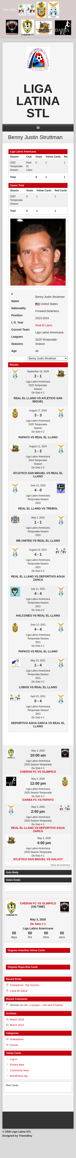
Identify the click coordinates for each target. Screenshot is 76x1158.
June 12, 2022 (38, 485)
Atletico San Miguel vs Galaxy (38, 859)
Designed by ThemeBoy (17, 1135)
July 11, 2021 (38, 588)
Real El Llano (43, 325)
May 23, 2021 (38, 660)
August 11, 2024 (38, 446)
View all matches (60, 865)
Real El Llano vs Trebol (38, 508)
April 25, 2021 (37, 696)
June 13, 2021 (38, 624)
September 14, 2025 (38, 371)
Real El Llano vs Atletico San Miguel (38, 400)
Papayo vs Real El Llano (38, 437)
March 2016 (17, 1019)
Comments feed (19, 1070)
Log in (13, 1059)
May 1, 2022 (38, 517)
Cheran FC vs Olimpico (38, 771)
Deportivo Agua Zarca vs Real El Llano (38, 724)
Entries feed (17, 1064)
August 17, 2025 (38, 410)
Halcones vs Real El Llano (38, 615)
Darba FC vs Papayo (38, 799)
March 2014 (17, 1025)
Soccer (14, 1044)
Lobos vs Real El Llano (38, 687)
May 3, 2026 (38, 750)
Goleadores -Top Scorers (24, 985)
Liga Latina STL (38, 101)
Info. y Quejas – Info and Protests (43, 1005)
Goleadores (17, 1039)
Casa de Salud (18, 990)
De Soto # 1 (38, 924)
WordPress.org (18, 1075)
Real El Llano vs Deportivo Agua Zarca (38, 578)
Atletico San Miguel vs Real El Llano (38, 474)
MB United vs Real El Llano (38, 540)
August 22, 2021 (38, 549)
